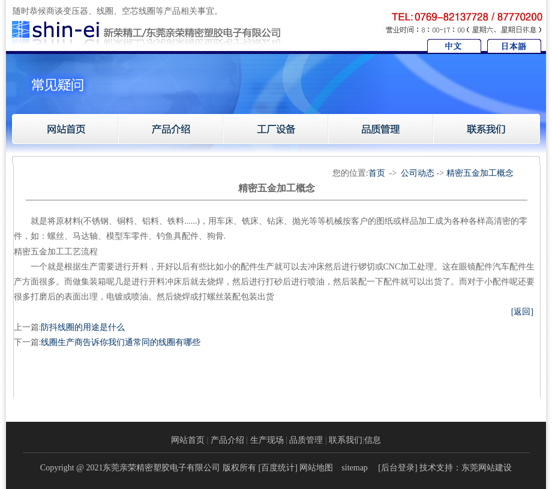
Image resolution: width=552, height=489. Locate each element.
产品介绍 (227, 440)
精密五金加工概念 (480, 173)
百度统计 (278, 467)
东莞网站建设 (486, 467)
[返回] (522, 311)
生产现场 (267, 440)
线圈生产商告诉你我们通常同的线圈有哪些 (120, 342)
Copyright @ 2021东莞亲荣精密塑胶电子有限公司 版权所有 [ (150, 467)
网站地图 (316, 467)
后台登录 (398, 467)
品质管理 (306, 440)
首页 (376, 173)
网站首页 (188, 440)
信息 (372, 440)
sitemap (354, 467)
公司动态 (417, 173)
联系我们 (345, 440)
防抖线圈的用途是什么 (83, 327)
